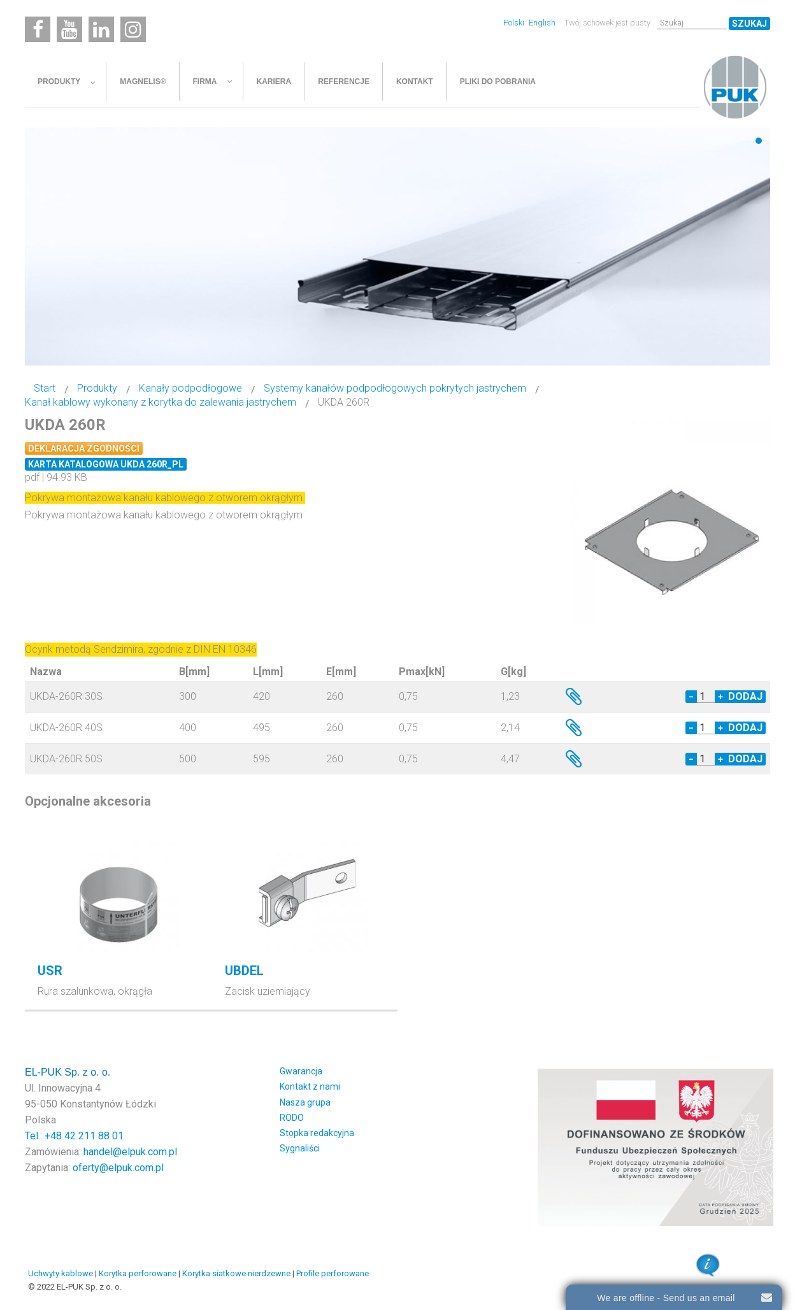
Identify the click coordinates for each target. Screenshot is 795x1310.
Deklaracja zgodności (84, 448)
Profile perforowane (332, 1273)
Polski (514, 22)
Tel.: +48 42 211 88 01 (74, 1136)
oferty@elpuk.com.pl (118, 1168)
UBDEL (244, 970)
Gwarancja (301, 1071)
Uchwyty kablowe (60, 1273)
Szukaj (749, 23)
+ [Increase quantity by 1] (720, 697)
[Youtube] (69, 29)
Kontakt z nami (310, 1086)
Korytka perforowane (137, 1273)
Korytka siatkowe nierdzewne (236, 1273)
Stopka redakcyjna (317, 1133)
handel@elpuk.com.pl (130, 1152)
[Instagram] (133, 29)
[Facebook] (37, 29)
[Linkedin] (101, 29)
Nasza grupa (305, 1102)
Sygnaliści (300, 1148)
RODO (292, 1118)
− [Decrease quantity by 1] (691, 697)
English (542, 22)
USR (50, 970)
